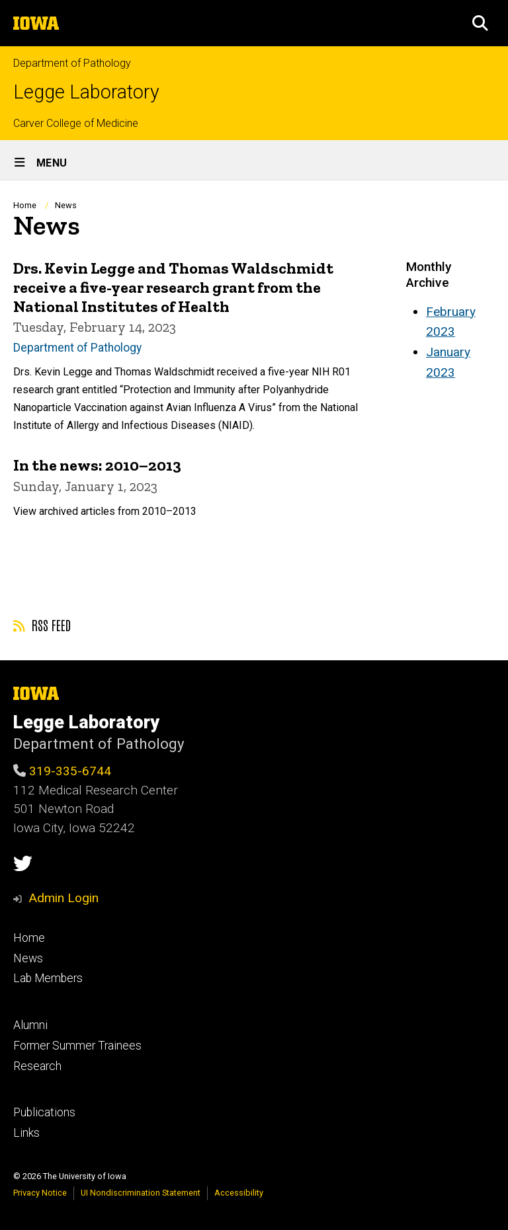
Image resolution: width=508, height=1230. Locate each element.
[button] (480, 23)
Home (24, 205)
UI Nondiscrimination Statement (140, 1193)
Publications (44, 1112)
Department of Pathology (72, 63)
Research (37, 1066)
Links (26, 1132)
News (28, 958)
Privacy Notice (40, 1193)
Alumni (30, 1025)
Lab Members (48, 978)
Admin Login (63, 897)
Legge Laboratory (86, 92)
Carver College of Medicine (75, 123)
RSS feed (42, 624)
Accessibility (238, 1193)
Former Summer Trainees (77, 1045)
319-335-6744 (70, 771)
